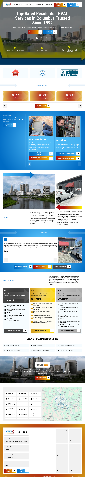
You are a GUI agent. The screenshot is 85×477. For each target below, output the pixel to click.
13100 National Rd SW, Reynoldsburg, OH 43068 (16, 441)
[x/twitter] (21, 432)
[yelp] (26, 432)
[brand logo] (8, 4)
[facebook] (19, 432)
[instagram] (24, 432)
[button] (18, 4)
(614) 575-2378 (9, 457)
